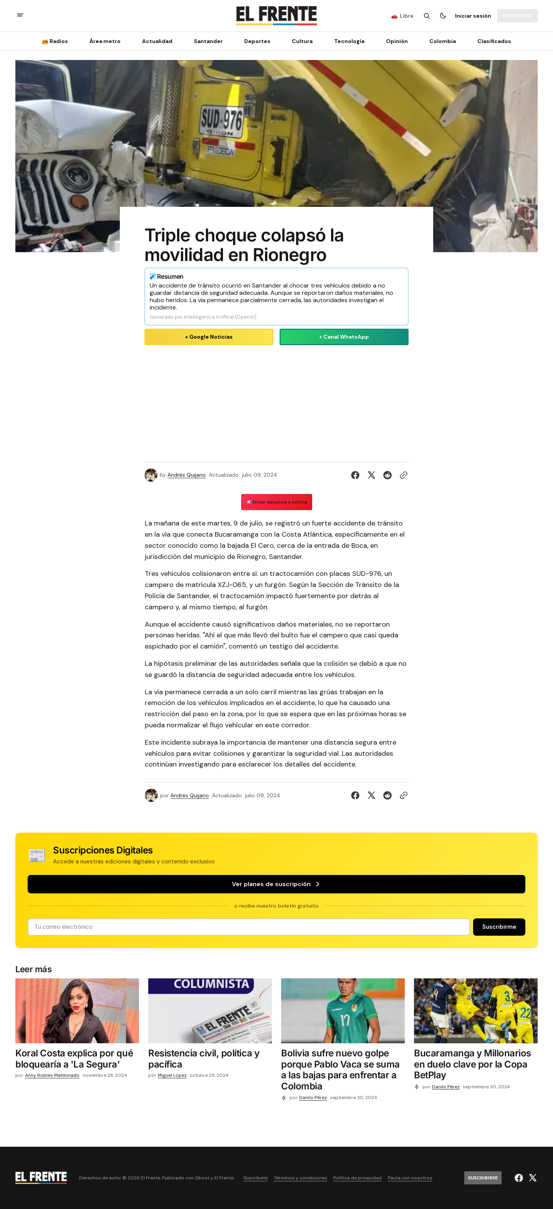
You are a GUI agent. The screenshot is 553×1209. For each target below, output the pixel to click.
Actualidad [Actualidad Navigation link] (157, 41)
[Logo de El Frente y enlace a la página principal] (276, 15)
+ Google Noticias (209, 336)
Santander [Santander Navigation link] (208, 41)
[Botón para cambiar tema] (443, 16)
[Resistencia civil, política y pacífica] (210, 1060)
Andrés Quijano (186, 475)
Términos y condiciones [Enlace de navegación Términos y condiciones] (300, 1178)
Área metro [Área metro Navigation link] (105, 41)
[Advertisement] (276, 402)
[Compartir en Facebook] (356, 475)
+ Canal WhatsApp (344, 336)
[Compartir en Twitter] (371, 475)
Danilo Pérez (313, 1097)
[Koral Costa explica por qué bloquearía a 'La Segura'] (77, 1060)
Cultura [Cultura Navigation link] (302, 41)
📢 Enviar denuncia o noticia (276, 502)
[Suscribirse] (517, 15)
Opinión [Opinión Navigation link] (397, 41)
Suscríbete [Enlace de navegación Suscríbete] (255, 1178)
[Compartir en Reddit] (387, 475)
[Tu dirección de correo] (249, 927)
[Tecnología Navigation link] (349, 41)
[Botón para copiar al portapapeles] (402, 475)
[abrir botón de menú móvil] (20, 16)
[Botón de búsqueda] (427, 16)
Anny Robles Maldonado (52, 1075)
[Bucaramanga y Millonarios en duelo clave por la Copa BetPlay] (476, 1066)
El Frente (223, 1178)
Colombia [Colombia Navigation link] (442, 41)
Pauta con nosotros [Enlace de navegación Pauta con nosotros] (410, 1178)
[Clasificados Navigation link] (492, 41)
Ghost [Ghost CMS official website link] (202, 1178)
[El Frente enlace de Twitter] (532, 1178)
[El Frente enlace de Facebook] (520, 1178)
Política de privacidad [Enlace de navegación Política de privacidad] (357, 1178)
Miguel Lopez (172, 1075)
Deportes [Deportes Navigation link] (257, 41)
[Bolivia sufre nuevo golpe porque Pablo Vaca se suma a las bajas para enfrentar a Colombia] (343, 1071)
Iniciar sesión (473, 15)
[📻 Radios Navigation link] (57, 41)
